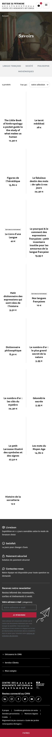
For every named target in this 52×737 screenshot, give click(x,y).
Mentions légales (31, 713)
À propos (5, 710)
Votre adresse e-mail (17, 602)
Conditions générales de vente (26, 710)
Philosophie (43, 65)
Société (29, 65)
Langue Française (12, 65)
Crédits (5, 717)
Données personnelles (11, 713)
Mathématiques (26, 71)
